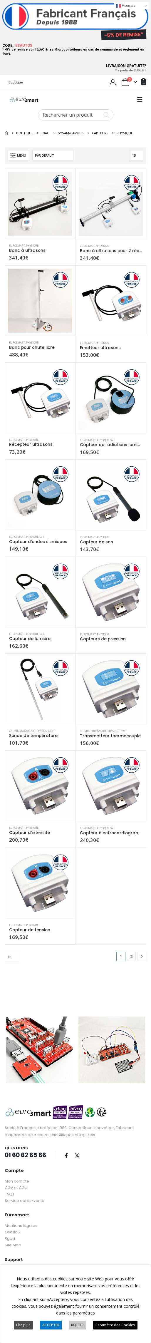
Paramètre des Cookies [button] (115, 1324)
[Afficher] (136, 155)
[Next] (141, 956)
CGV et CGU (16, 1186)
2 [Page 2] (131, 956)
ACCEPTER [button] (50, 1324)
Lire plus (23, 1324)
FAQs (9, 1193)
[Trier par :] (52, 155)
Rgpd (10, 1237)
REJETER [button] (77, 1324)
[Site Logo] (24, 100)
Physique (32, 245)
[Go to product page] (40, 203)
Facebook (66, 1154)
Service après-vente (24, 1199)
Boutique (16, 82)
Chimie (14, 731)
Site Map (13, 1244)
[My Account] (112, 82)
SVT (112, 440)
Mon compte (17, 1180)
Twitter (77, 1154)
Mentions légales (21, 1224)
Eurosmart (17, 245)
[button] (139, 100)
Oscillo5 (12, 1231)
